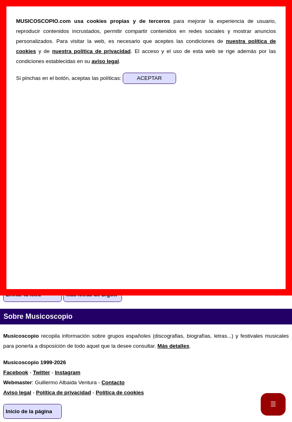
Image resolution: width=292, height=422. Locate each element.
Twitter (41, 372)
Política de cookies (120, 392)
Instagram (68, 372)
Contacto (113, 382)
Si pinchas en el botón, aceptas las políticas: (69, 78)
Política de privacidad (63, 392)
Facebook (15, 372)
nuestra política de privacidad (91, 51)
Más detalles (173, 346)
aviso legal (105, 61)
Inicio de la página (29, 411)
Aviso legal (17, 392)
